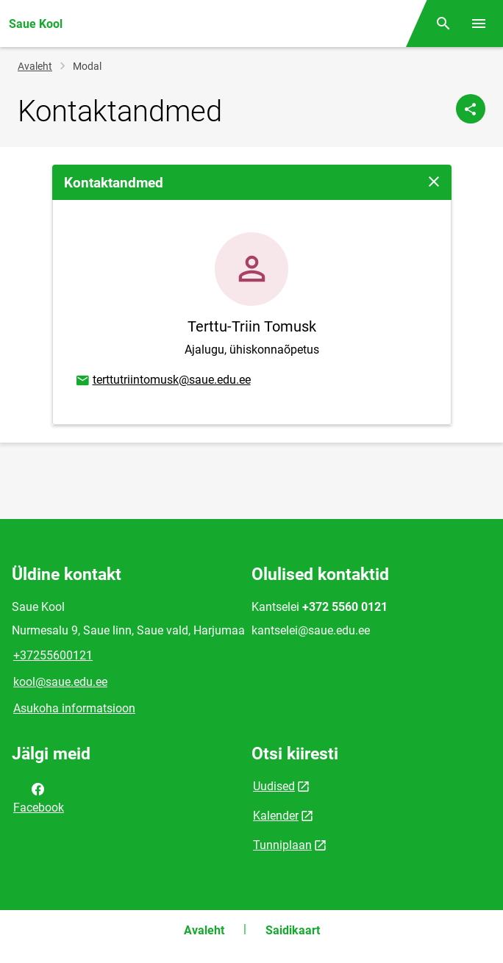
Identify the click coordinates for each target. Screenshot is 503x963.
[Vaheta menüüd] (479, 23)
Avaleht (35, 66)
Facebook (38, 797)
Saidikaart (292, 930)
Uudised (274, 786)
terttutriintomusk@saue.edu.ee (162, 380)
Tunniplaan (282, 845)
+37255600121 (53, 655)
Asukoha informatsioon (74, 708)
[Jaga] (470, 108)
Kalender (276, 816)
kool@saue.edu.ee (60, 682)
